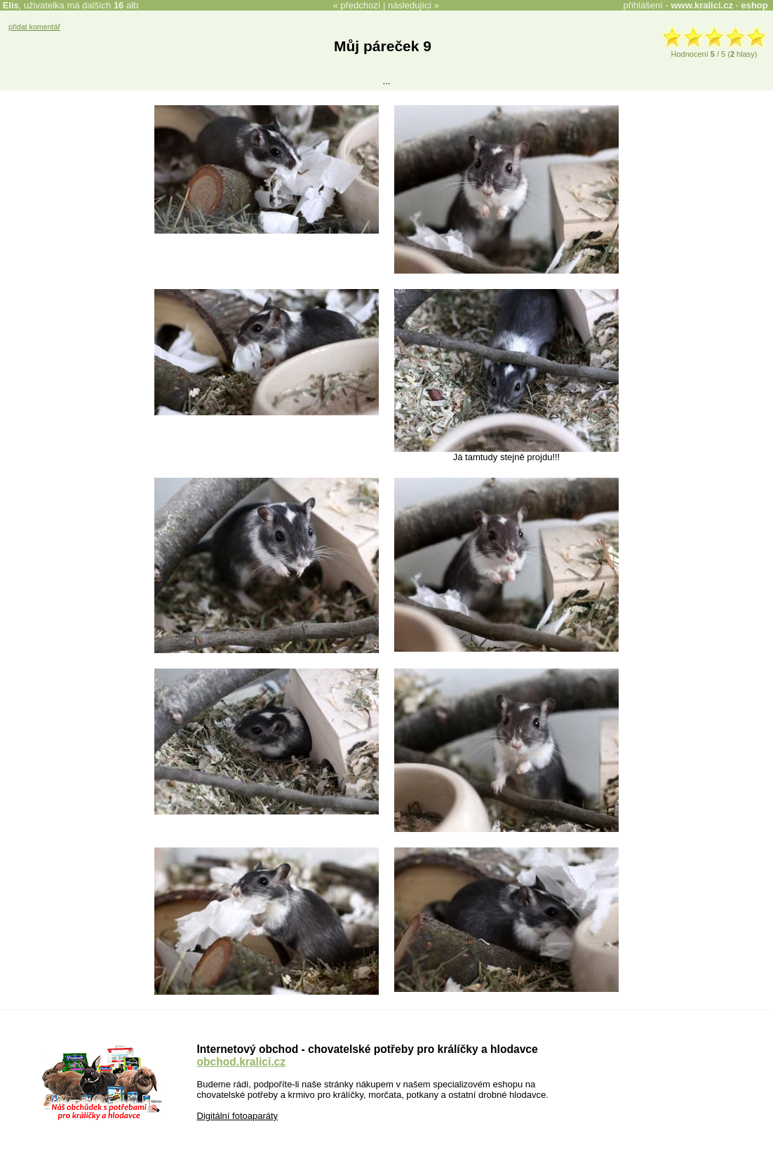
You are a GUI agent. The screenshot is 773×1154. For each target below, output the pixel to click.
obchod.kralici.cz (241, 1062)
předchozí (360, 5)
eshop (754, 5)
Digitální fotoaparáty (237, 1116)
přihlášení (643, 5)
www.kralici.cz (702, 5)
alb (126, 5)
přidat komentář (34, 26)
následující (409, 5)
